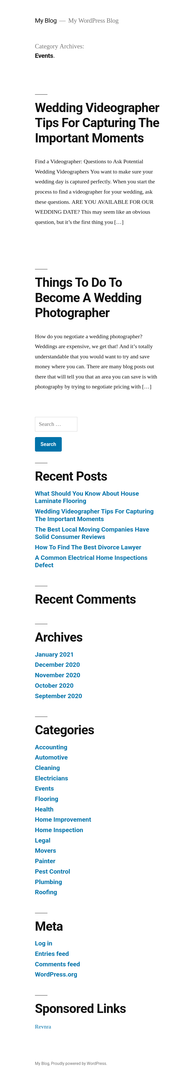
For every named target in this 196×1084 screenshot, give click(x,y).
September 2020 (58, 696)
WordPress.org (56, 974)
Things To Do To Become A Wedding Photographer (88, 297)
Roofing (46, 892)
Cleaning (47, 767)
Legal (43, 840)
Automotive (51, 757)
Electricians (51, 778)
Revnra (43, 1026)
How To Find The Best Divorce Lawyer (88, 547)
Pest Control (52, 871)
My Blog (46, 20)
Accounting (51, 747)
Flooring (46, 799)
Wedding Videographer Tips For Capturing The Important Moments (97, 122)
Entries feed (52, 953)
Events (44, 788)
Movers (45, 850)
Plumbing (48, 882)
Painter (45, 861)
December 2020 (57, 664)
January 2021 (54, 654)
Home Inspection (59, 830)
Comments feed (57, 964)
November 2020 (57, 675)
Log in (43, 943)
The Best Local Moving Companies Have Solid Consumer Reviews (92, 533)
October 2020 (54, 685)
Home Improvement (63, 819)
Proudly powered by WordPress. (79, 1063)
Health (44, 809)
